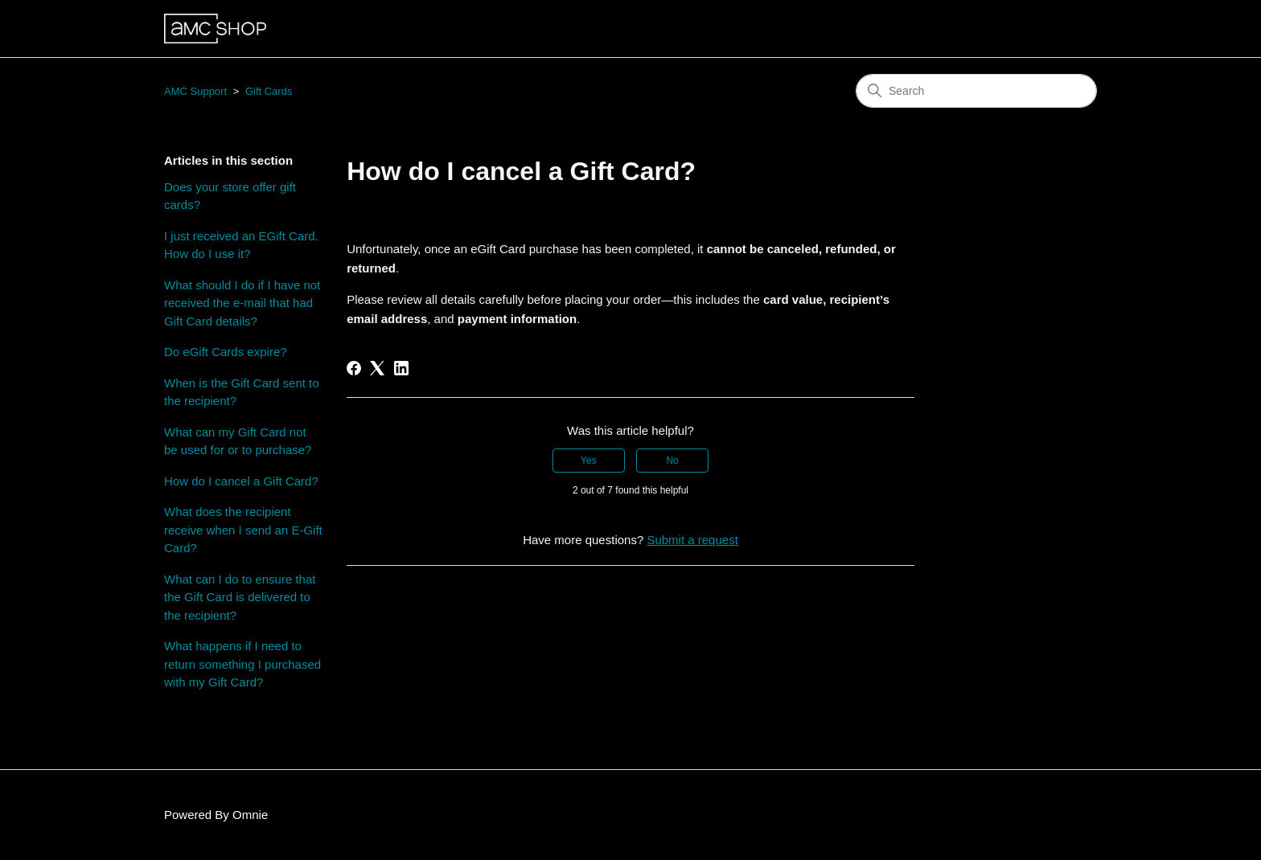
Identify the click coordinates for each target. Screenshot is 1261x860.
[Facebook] (354, 368)
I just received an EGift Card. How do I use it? (241, 245)
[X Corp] (377, 368)
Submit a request (692, 540)
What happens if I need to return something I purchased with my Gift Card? (242, 664)
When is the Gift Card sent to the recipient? (241, 392)
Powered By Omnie (216, 814)
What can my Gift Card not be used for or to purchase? (237, 441)
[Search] (976, 91)
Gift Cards (269, 91)
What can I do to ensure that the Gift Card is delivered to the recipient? (239, 597)
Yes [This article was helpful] (589, 460)
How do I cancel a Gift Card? (241, 481)
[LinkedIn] (401, 368)
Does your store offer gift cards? (230, 196)
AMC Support (195, 91)
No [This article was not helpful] (672, 460)
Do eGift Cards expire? (225, 351)
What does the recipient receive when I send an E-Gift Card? (243, 530)
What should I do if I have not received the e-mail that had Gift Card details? (242, 303)
